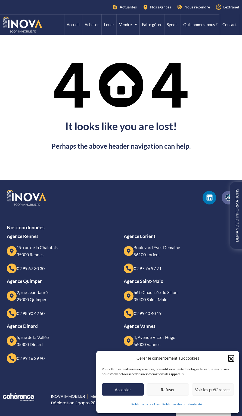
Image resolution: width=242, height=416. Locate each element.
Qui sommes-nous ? (200, 24)
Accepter (123, 389)
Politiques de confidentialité (182, 404)
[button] (231, 358)
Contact (229, 24)
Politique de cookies (145, 404)
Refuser (168, 389)
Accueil (73, 24)
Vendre (128, 24)
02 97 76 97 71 (148, 268)
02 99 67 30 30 (31, 268)
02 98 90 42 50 (31, 313)
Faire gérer (152, 24)
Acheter (92, 24)
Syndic (172, 24)
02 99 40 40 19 (148, 313)
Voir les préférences (213, 389)
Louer (109, 24)
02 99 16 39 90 (31, 358)
